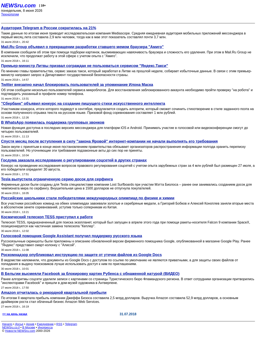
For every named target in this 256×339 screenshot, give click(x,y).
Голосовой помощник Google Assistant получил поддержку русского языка (71, 236)
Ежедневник (45, 324)
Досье (19, 324)
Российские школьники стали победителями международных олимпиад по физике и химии (87, 198)
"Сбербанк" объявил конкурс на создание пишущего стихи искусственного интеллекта (83, 103)
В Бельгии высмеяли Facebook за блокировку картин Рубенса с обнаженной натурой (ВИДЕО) (90, 274)
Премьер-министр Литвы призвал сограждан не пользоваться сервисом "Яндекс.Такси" (84, 66)
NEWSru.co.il (11, 327)
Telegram (71, 324)
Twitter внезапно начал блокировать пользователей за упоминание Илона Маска (77, 85)
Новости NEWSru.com (20, 330)
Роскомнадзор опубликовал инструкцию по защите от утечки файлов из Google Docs (81, 255)
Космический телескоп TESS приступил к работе (47, 217)
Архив (30, 324)
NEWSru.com (18, 5)
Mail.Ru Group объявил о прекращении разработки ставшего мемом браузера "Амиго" (82, 47)
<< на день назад (14, 314)
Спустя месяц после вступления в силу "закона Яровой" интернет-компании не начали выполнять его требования (109, 141)
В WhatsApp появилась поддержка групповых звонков (52, 122)
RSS (59, 324)
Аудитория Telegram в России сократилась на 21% (48, 28)
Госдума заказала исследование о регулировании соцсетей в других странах (74, 160)
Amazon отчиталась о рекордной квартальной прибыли (54, 292)
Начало (7, 324)
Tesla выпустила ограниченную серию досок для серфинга (57, 179)
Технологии (10, 14)
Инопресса (45, 327)
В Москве (28, 327)
